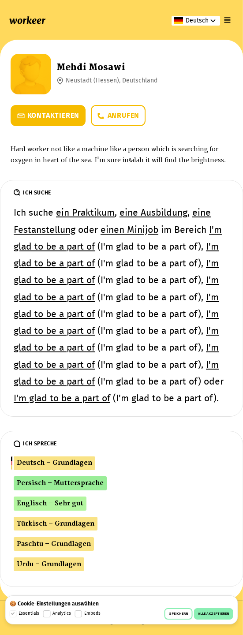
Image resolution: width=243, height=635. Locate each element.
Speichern (178, 614)
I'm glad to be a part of (62, 399)
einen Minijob (129, 230)
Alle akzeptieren (213, 614)
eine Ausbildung (153, 213)
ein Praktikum (85, 213)
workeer (27, 20)
